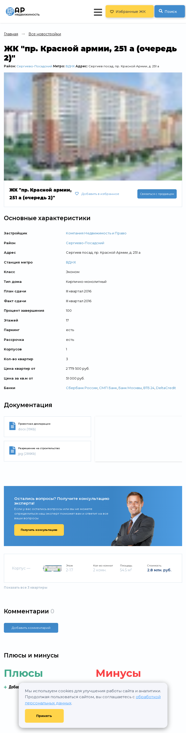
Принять (44, 716)
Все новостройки (44, 34)
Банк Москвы (130, 388)
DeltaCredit (166, 388)
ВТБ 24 (148, 388)
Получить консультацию (39, 530)
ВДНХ (70, 66)
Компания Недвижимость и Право (96, 233)
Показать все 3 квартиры (25, 587)
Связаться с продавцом (157, 194)
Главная (11, 34)
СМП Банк (108, 388)
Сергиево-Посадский (34, 66)
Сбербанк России (82, 388)
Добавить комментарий (31, 628)
